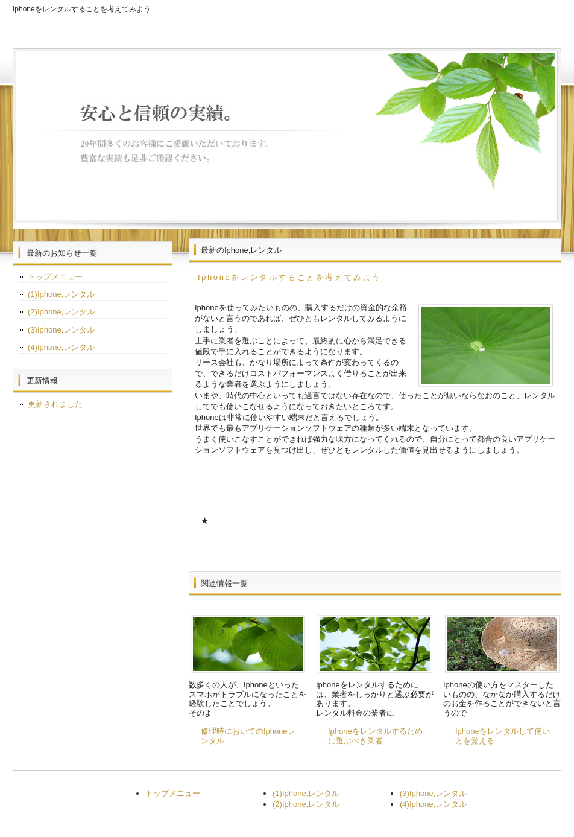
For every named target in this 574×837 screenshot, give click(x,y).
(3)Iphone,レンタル (61, 329)
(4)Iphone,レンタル (61, 347)
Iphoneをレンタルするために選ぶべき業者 (375, 736)
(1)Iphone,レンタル (61, 294)
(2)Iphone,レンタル (61, 311)
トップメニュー (55, 276)
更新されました (55, 404)
